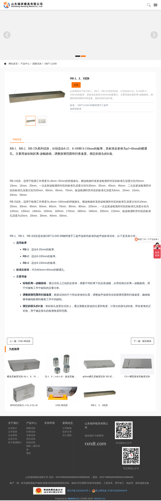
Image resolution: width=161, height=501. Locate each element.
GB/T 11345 (50, 63)
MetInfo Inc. (100, 499)
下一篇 (142, 341)
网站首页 (11, 63)
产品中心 (25, 63)
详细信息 (17, 139)
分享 (76, 85)
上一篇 (20, 341)
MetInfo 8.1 (74, 499)
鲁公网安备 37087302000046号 (111, 491)
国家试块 (37, 63)
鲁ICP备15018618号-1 (78, 491)
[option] (36, 95)
